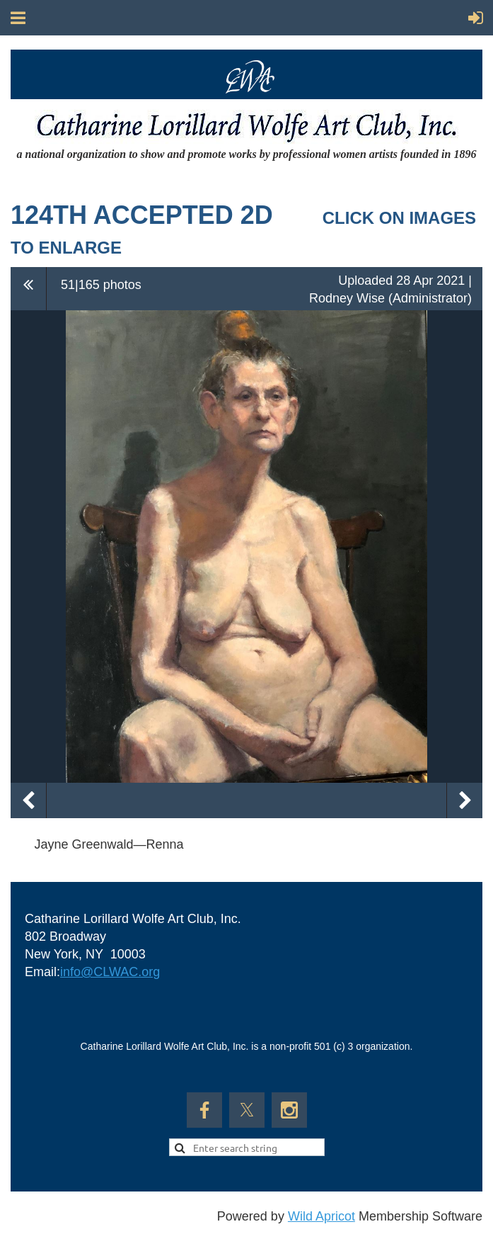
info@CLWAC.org (110, 972)
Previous (28, 800)
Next (464, 800)
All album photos (29, 288)
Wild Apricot (321, 1216)
